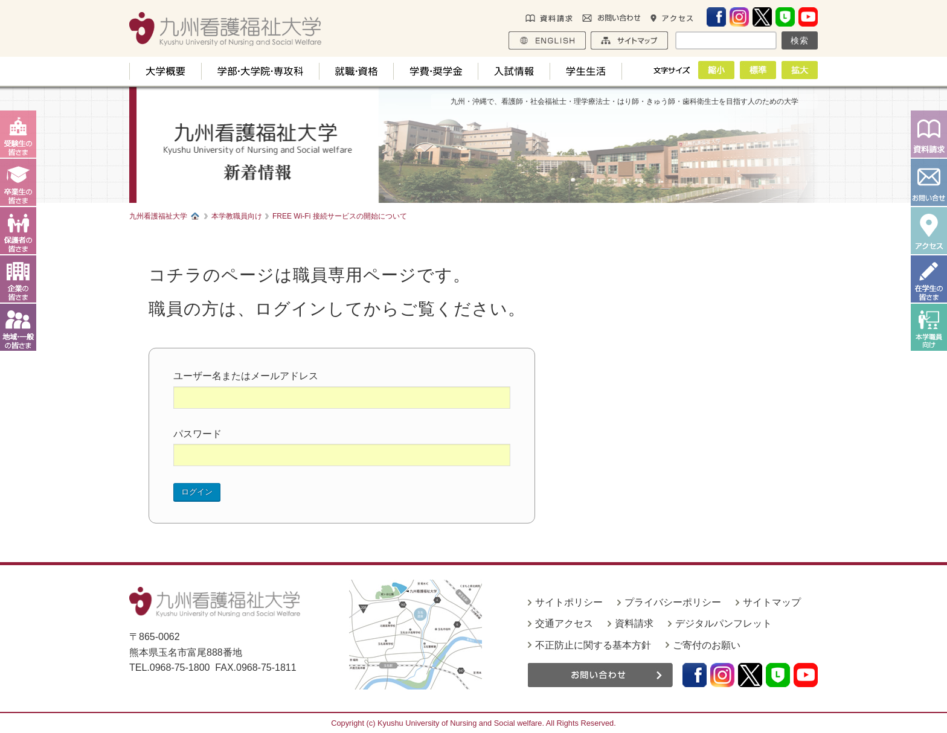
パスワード (197, 434)
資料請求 (634, 623)
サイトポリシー (569, 602)
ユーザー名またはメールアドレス (245, 376)
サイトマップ (772, 602)
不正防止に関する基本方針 (593, 645)
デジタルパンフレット (723, 623)
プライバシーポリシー (672, 602)
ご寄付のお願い (706, 645)
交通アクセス (564, 623)
